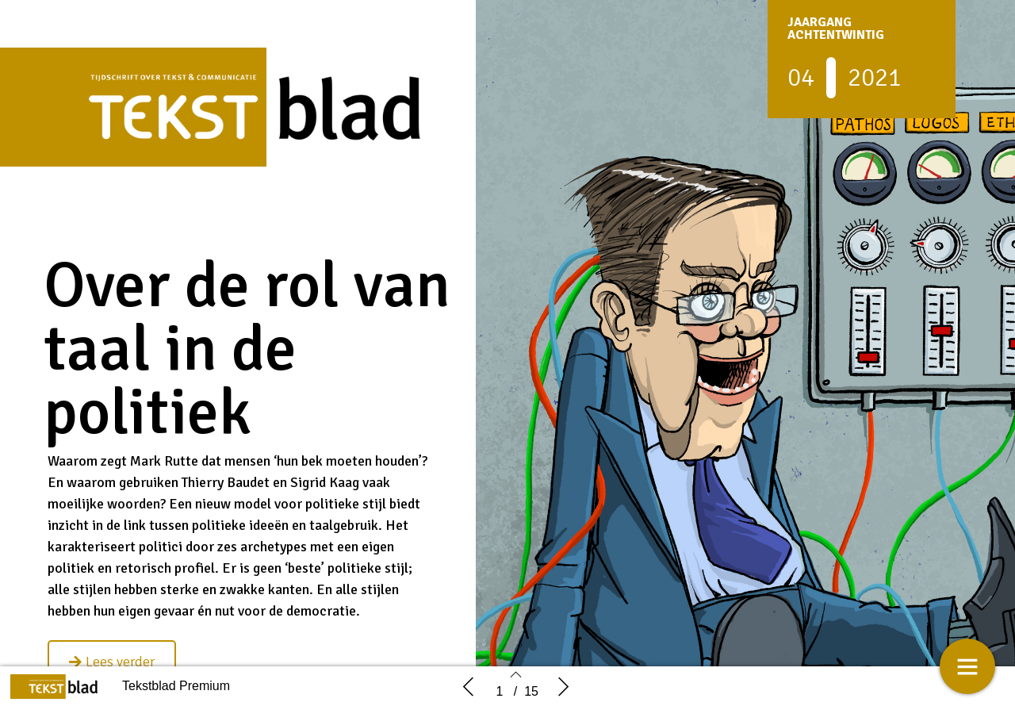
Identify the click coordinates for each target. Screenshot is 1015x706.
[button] (112, 661)
